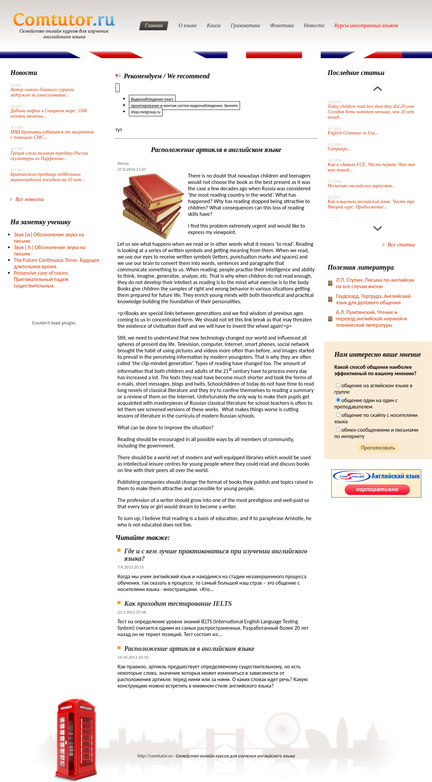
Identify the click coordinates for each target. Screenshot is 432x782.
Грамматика (245, 25)
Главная (154, 25)
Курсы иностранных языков (366, 25)
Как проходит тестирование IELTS (178, 603)
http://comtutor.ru (154, 756)
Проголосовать (378, 447)
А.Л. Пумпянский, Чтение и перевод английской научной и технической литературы (371, 318)
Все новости (29, 199)
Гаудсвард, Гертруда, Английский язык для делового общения (373, 299)
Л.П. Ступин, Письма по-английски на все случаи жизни (375, 283)
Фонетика (282, 25)
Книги (214, 25)
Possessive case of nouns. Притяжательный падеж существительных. (41, 279)
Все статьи (401, 244)
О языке (188, 25)
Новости (314, 25)
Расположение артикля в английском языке (189, 648)
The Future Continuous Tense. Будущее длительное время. (56, 263)
